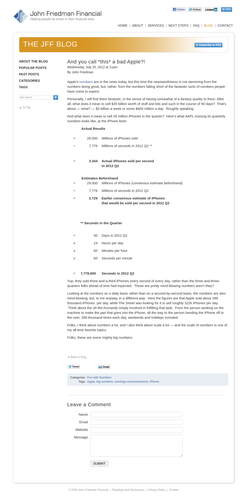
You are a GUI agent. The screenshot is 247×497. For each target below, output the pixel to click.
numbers (86, 82)
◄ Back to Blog (76, 357)
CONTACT (225, 25)
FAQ (196, 25)
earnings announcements (131, 381)
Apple (91, 381)
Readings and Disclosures (128, 489)
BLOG (208, 25)
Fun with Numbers (99, 377)
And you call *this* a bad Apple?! (106, 62)
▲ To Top (25, 107)
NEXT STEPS (178, 25)
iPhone (154, 381)
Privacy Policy (156, 489)
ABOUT (137, 25)
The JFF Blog (50, 44)
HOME (123, 25)
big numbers (105, 381)
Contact (173, 489)
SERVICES (156, 25)
